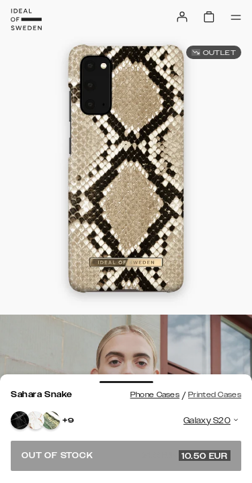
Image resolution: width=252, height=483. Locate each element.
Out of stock (126, 455)
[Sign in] (182, 16)
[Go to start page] (26, 19)
